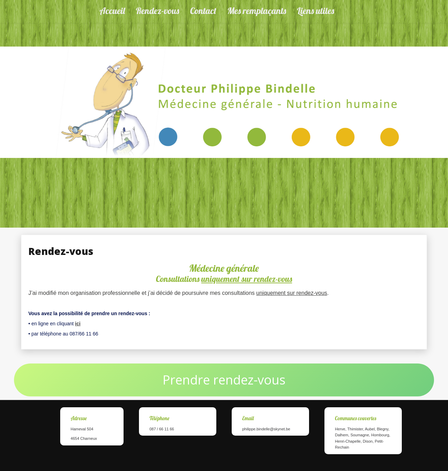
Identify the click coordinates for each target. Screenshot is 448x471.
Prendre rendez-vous (224, 379)
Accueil (112, 10)
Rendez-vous (157, 10)
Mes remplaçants (256, 10)
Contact (203, 10)
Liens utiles (315, 10)
